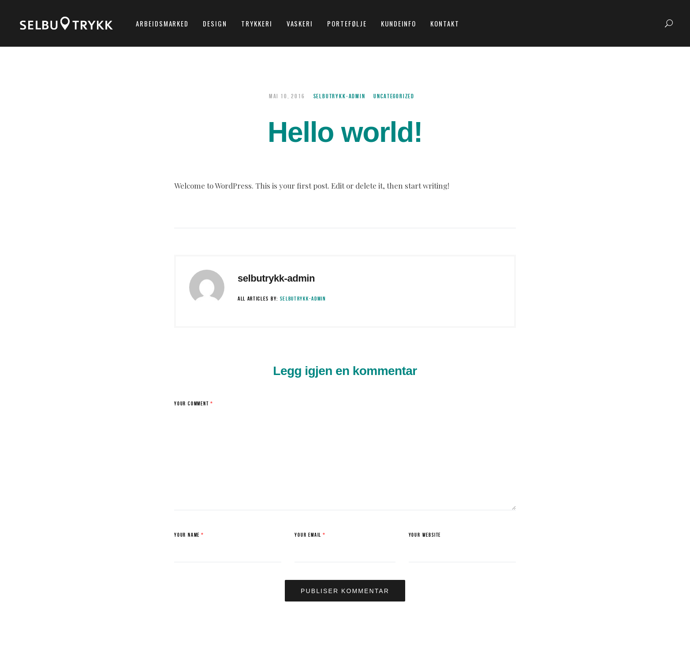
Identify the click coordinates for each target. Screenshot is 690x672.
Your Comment (193, 404)
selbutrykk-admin (339, 96)
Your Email (310, 535)
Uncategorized (393, 96)
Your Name (189, 535)
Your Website (425, 535)
